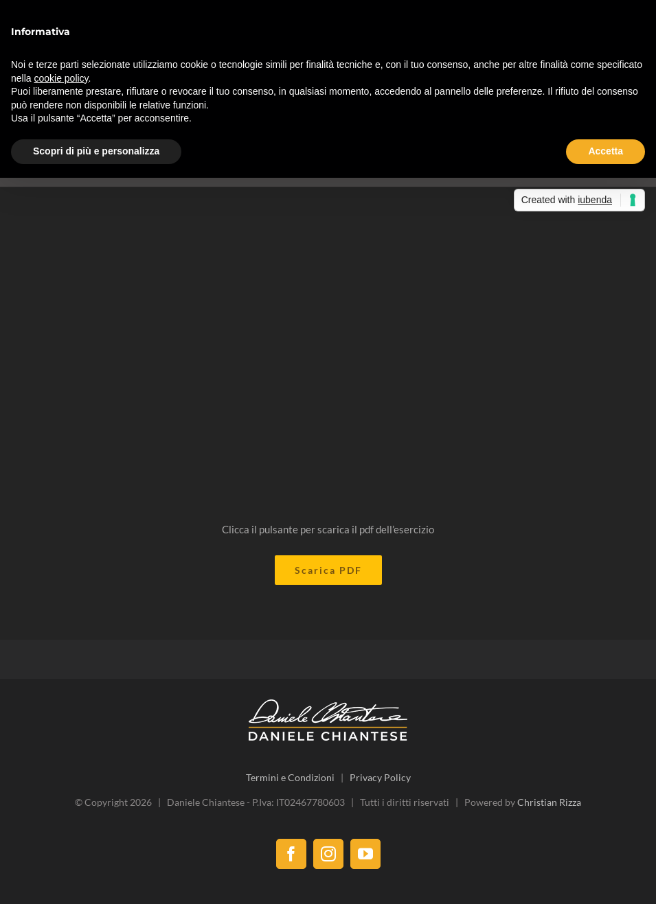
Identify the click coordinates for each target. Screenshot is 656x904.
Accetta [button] (605, 151)
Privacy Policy (380, 777)
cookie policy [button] (61, 78)
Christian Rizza (549, 802)
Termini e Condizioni (290, 777)
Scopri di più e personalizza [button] (96, 151)
